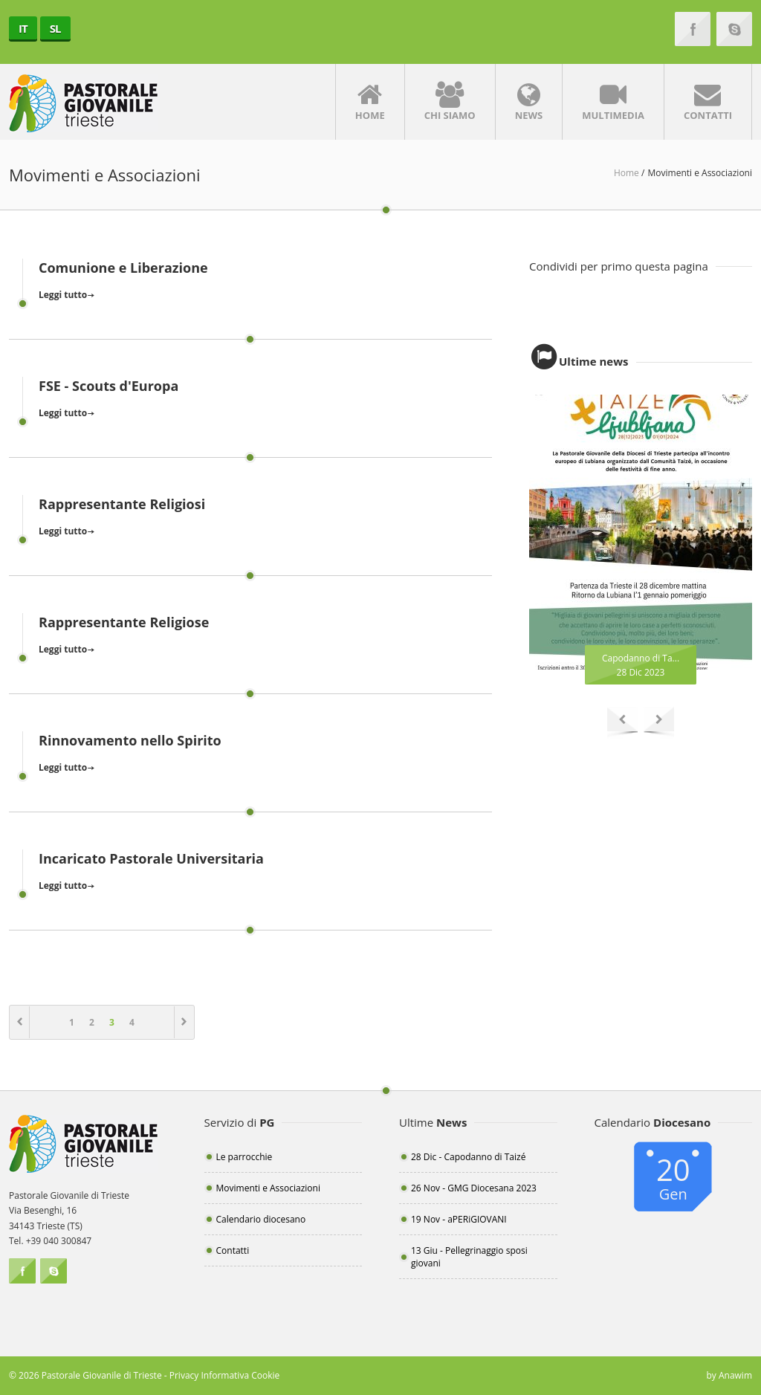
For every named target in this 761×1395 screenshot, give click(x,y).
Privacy (184, 1375)
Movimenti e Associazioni (268, 1188)
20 (674, 1176)
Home (370, 102)
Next (659, 723)
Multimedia (613, 102)
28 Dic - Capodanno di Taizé (468, 1156)
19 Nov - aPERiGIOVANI (459, 1219)
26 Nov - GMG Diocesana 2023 (474, 1188)
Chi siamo (450, 102)
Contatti (708, 102)
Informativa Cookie (240, 1375)
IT (23, 28)
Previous (622, 723)
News (529, 102)
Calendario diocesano (261, 1219)
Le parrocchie (244, 1156)
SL (55, 28)
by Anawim (729, 1375)
